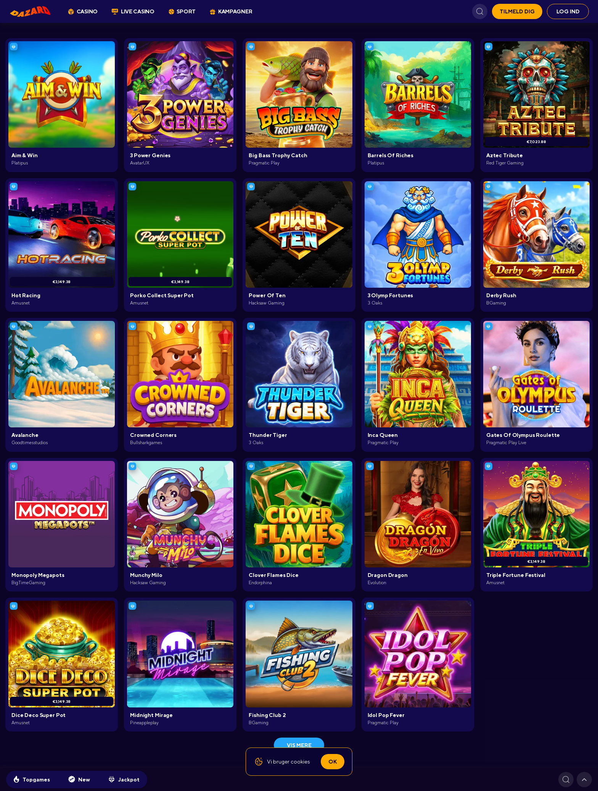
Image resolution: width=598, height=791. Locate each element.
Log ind (568, 11)
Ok (332, 762)
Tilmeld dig (517, 11)
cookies (300, 762)
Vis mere (299, 745)
